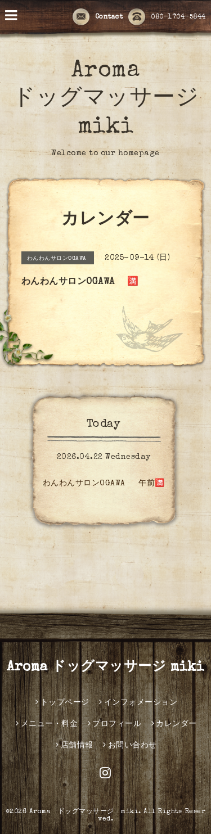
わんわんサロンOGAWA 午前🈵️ (108, 484)
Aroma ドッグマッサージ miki (105, 99)
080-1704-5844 (167, 17)
